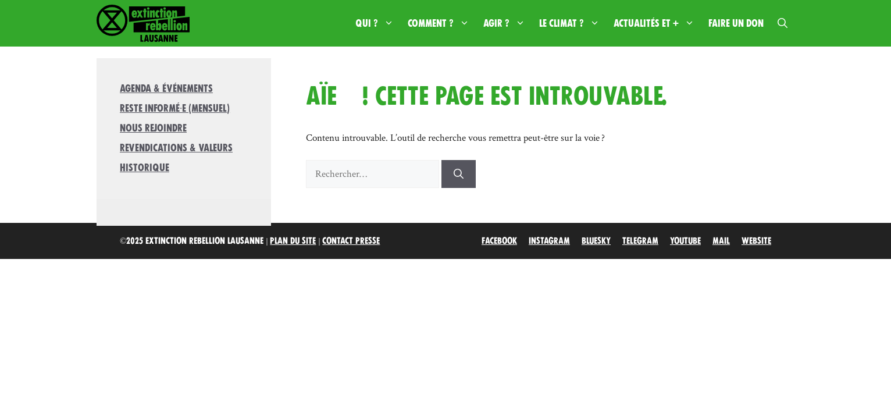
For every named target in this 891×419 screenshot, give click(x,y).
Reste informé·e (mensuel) (175, 108)
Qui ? (378, 23)
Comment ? (442, 23)
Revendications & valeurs (176, 148)
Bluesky (596, 241)
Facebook (499, 241)
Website (756, 241)
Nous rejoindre (153, 128)
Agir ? (507, 23)
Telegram (640, 241)
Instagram (549, 241)
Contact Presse (351, 241)
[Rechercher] (458, 174)
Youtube (685, 241)
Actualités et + (657, 23)
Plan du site (293, 241)
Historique (144, 167)
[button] (782, 23)
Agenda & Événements (166, 88)
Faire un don (736, 23)
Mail (721, 241)
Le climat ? (573, 23)
